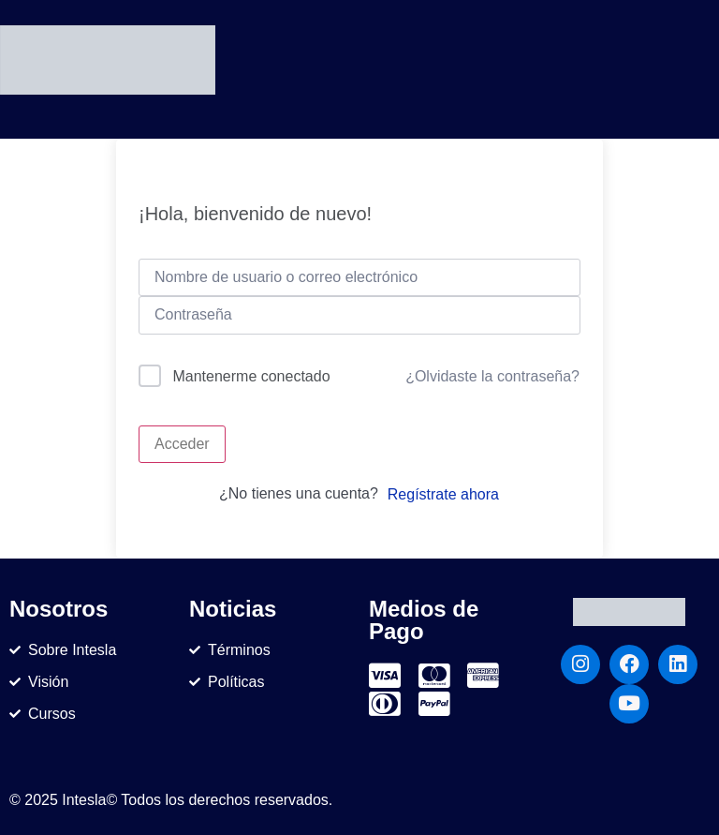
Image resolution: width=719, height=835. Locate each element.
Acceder (182, 444)
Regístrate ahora (443, 494)
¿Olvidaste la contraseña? (492, 376)
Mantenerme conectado (251, 376)
